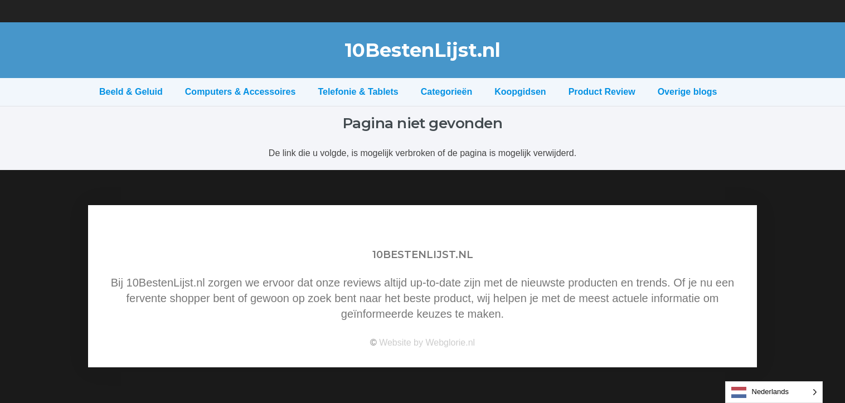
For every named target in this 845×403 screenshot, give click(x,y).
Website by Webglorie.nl (427, 342)
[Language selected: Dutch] (774, 392)
